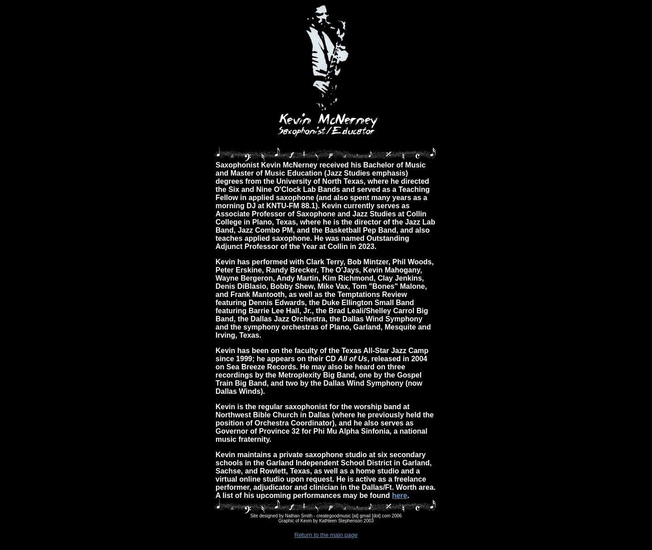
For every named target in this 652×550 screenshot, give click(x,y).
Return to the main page (325, 534)
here (400, 495)
